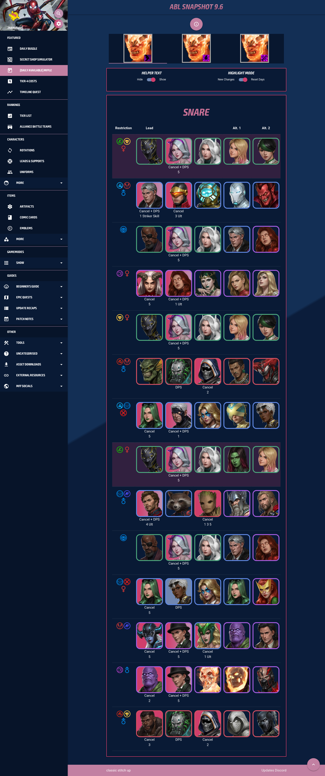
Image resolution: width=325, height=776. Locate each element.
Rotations (21, 150)
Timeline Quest (24, 92)
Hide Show (151, 79)
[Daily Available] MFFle (29, 70)
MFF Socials (34, 386)
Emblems (19, 228)
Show (34, 262)
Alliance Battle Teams (29, 126)
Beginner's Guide (34, 286)
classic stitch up (118, 770)
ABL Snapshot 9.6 (196, 7)
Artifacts (20, 206)
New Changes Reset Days (241, 79)
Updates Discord (274, 770)
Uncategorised (34, 353)
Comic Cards (22, 217)
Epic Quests (34, 297)
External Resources (34, 375)
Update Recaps (34, 308)
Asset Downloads (34, 364)
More (34, 183)
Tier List (19, 115)
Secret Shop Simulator (29, 59)
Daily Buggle (22, 48)
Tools (34, 342)
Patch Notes (34, 319)
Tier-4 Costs (22, 81)
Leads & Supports (25, 161)
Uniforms (20, 172)
